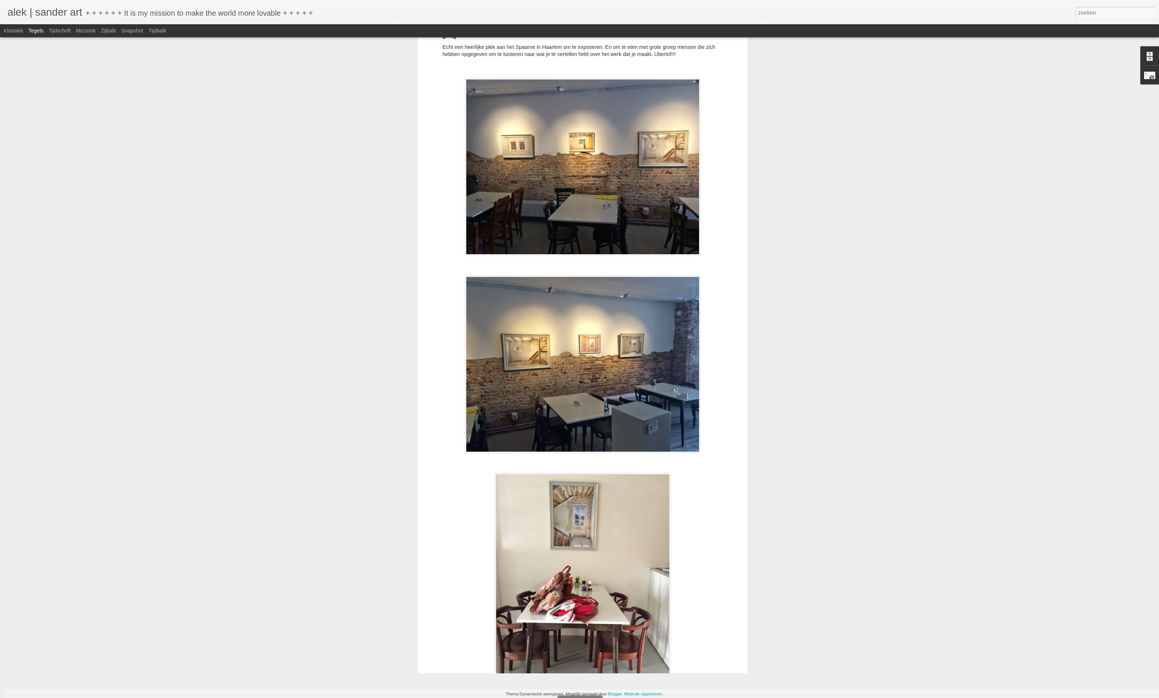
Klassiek (13, 31)
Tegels (35, 31)
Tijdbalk (157, 31)
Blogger (615, 694)
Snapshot (132, 31)
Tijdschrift (59, 31)
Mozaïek (86, 31)
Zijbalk (108, 31)
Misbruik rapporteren (643, 694)
